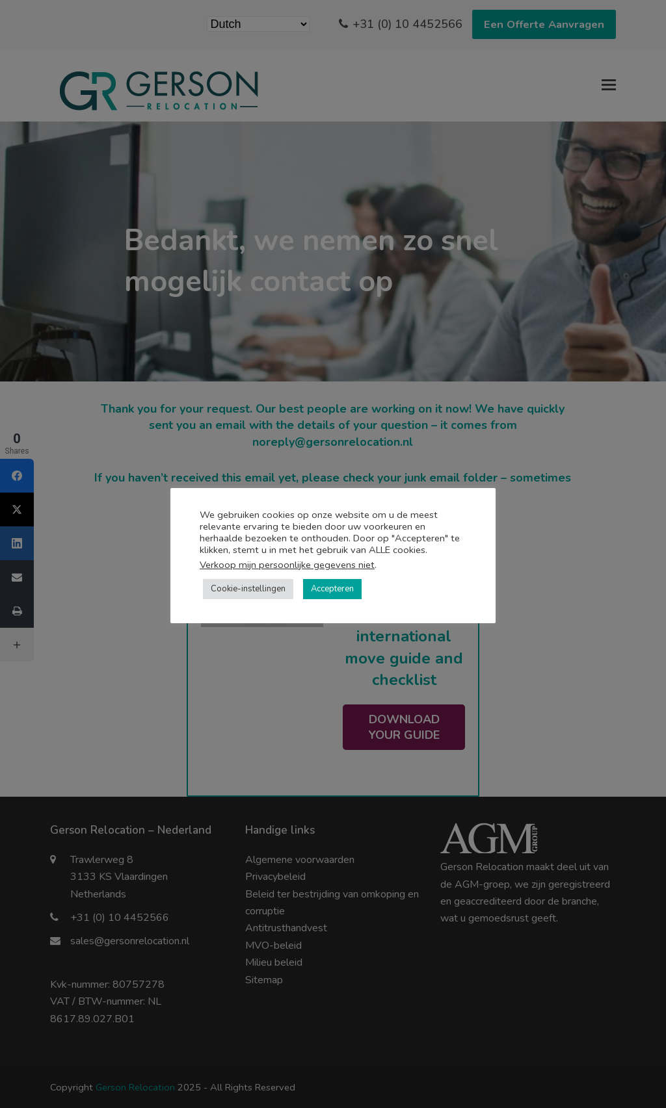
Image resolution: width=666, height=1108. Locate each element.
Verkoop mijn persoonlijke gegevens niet (287, 564)
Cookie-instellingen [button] (248, 589)
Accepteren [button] (332, 589)
